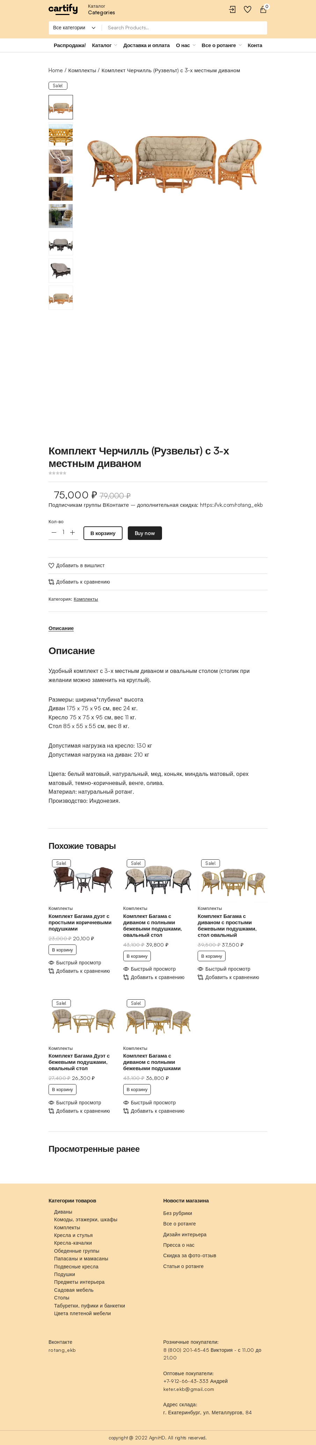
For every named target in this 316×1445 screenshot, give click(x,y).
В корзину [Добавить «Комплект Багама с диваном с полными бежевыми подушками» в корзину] (137, 1089)
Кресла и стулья (73, 1235)
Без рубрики (177, 1213)
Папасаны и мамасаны (81, 1258)
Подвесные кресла (76, 1266)
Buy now (145, 533)
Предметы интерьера (79, 1282)
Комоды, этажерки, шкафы (85, 1219)
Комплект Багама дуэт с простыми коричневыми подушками (80, 922)
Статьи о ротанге (183, 1266)
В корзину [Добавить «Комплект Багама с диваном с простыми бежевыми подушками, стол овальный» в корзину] (211, 956)
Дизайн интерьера (185, 1234)
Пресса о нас (179, 1245)
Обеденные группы (77, 1251)
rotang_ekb (62, 1350)
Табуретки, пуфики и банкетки (89, 1306)
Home (56, 70)
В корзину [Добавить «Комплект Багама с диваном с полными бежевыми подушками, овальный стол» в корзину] (137, 956)
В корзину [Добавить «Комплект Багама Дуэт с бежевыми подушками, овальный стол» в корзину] (62, 1089)
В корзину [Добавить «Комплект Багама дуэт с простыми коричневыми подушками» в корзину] (62, 950)
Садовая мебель (74, 1290)
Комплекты (82, 70)
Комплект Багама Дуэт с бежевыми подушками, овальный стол (79, 1062)
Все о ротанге (179, 1224)
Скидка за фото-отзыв (189, 1255)
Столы (61, 1297)
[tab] (61, 628)
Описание (61, 628)
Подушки (64, 1274)
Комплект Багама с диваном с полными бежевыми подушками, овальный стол (152, 925)
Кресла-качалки (73, 1243)
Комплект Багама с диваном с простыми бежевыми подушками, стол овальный (227, 925)
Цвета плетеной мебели (82, 1313)
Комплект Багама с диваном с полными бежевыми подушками (152, 1062)
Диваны (63, 1212)
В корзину (103, 533)
